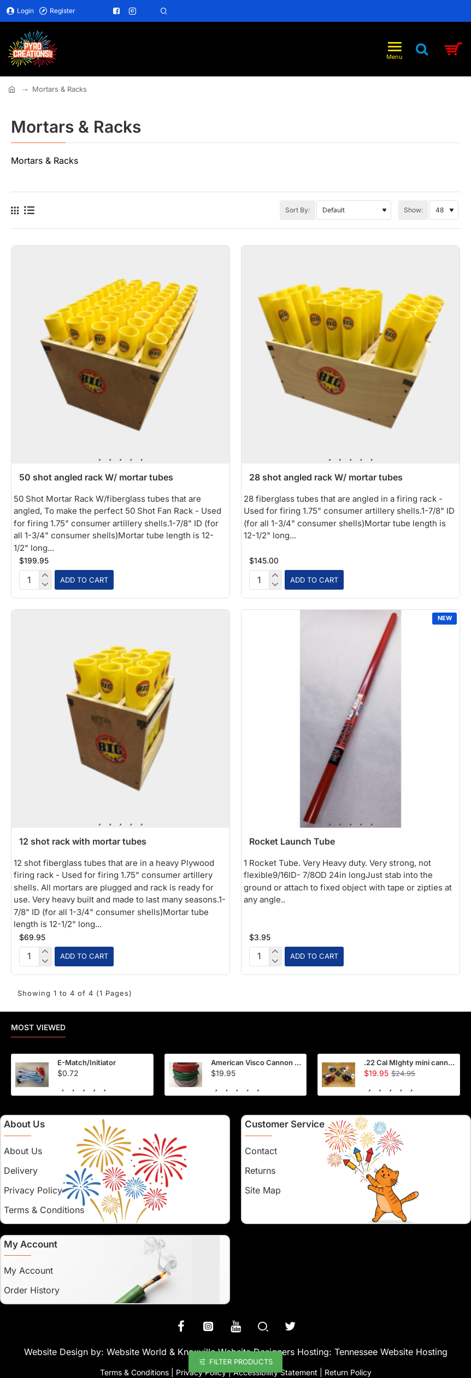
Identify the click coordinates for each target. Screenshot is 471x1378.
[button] (84, 579)
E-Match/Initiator (86, 1059)
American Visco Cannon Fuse (257, 1059)
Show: (413, 210)
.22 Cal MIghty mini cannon (410, 1059)
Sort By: (297, 210)
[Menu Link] (86, 10)
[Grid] (15, 210)
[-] (45, 583)
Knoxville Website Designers (236, 1349)
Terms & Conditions (134, 1369)
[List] (29, 210)
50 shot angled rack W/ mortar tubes (96, 477)
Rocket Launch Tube (292, 839)
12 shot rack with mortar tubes (82, 839)
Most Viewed (38, 1024)
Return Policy (348, 1369)
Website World (137, 1349)
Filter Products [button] (241, 1361)
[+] (45, 575)
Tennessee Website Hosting (391, 1349)
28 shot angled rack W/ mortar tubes (326, 477)
